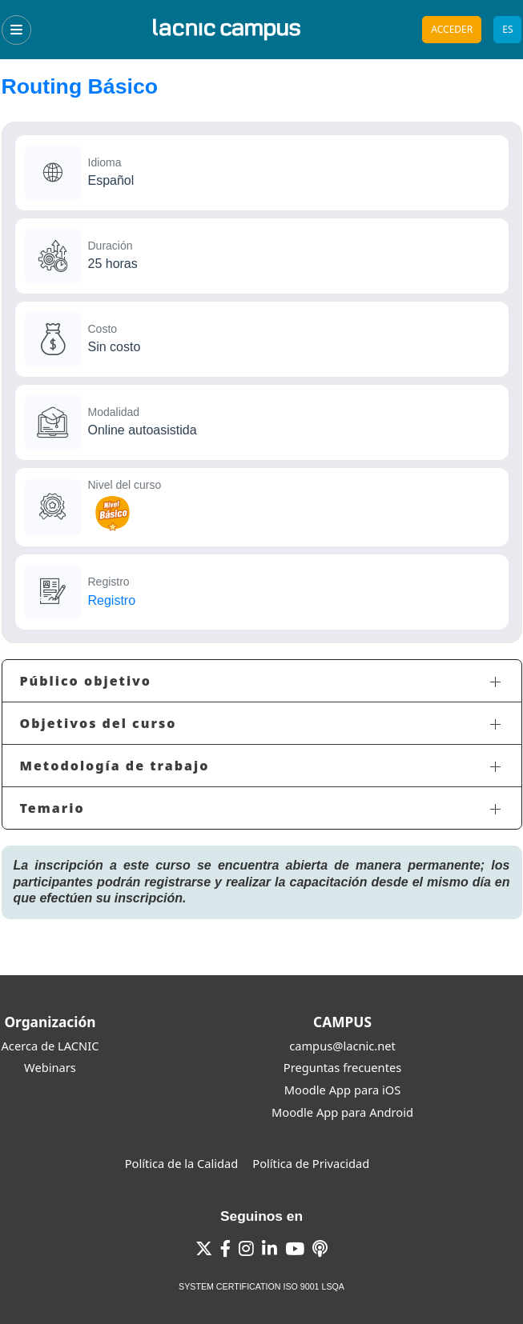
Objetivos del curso (98, 723)
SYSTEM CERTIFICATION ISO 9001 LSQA (261, 1286)
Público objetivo (86, 681)
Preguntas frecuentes (342, 1067)
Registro (112, 600)
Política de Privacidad (310, 1163)
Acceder (452, 29)
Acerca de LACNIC (50, 1046)
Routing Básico (80, 86)
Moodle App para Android (342, 1112)
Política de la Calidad (182, 1163)
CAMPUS (342, 1021)
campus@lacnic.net (342, 1046)
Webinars (50, 1067)
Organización (49, 1021)
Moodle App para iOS (342, 1090)
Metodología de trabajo (115, 765)
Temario (52, 808)
